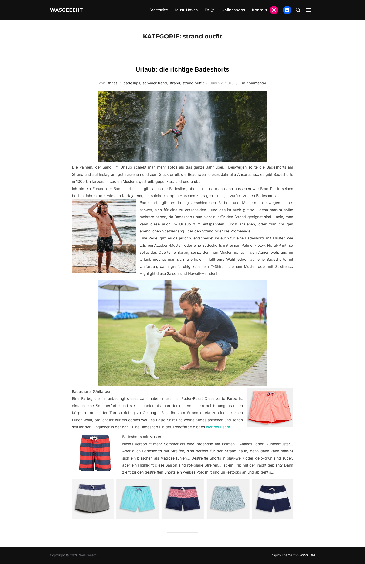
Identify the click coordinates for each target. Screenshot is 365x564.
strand (174, 83)
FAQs (209, 10)
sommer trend (154, 83)
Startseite (158, 10)
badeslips (131, 83)
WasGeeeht (71, 10)
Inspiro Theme (281, 555)
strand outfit (193, 83)
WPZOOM (307, 555)
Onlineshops (233, 10)
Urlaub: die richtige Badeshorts (182, 68)
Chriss (111, 83)
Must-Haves (186, 10)
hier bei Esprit (218, 427)
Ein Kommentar (253, 83)
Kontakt (259, 10)
